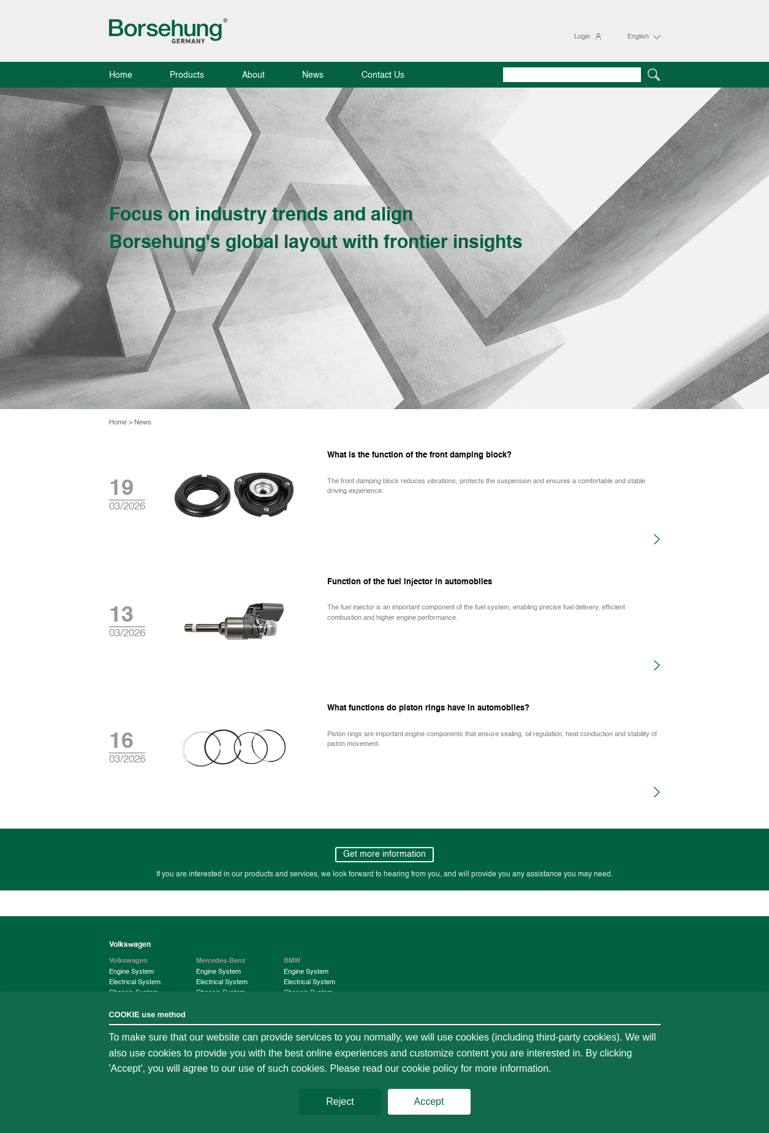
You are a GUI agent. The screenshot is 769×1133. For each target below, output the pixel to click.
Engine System (131, 972)
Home (120, 76)
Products (187, 76)
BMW (292, 961)
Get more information (384, 855)
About (253, 76)
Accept (429, 1101)
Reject (340, 1101)
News (313, 76)
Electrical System (135, 982)
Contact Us (383, 76)
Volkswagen (128, 961)
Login (582, 37)
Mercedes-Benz (221, 961)
